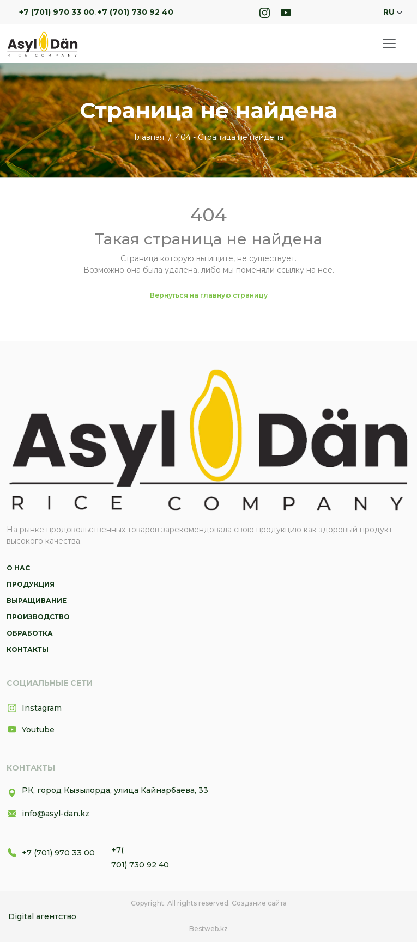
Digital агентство (42, 916)
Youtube (31, 730)
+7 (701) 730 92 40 (135, 12)
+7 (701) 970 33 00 (56, 12)
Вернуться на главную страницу (209, 295)
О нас (18, 568)
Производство (38, 617)
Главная (149, 137)
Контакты (28, 649)
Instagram (34, 708)
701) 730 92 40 (140, 865)
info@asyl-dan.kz (48, 813)
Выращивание (37, 600)
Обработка (30, 633)
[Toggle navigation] (389, 43)
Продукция (31, 584)
